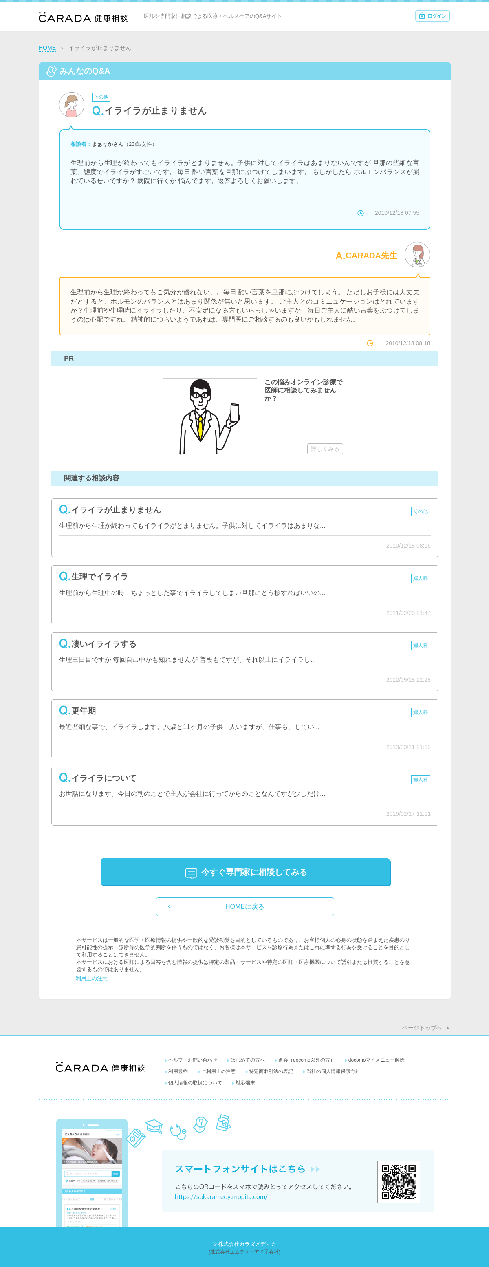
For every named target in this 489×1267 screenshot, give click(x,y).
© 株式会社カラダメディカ (244, 1244)
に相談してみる (254, 872)
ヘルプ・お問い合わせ (192, 1060)
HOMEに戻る (244, 906)
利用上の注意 (92, 978)
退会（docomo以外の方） (306, 1060)
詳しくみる (325, 448)
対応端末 (245, 1083)
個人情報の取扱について (195, 1083)
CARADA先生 (371, 255)
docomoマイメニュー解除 (376, 1060)
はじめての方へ (248, 1060)
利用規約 (178, 1071)
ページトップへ (422, 1028)
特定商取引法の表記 (271, 1071)
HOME (47, 47)
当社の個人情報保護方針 (333, 1071)
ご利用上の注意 (218, 1071)
